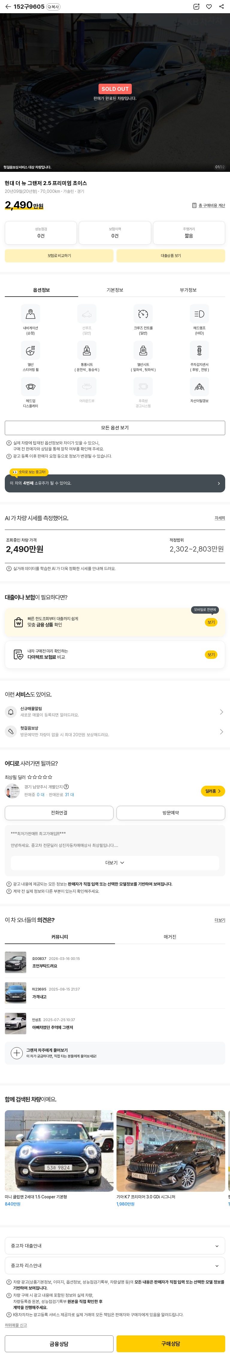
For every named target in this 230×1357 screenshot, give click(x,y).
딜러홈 (210, 791)
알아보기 (115, 622)
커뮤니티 (60, 937)
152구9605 (37, 6)
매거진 (170, 937)
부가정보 (188, 290)
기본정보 (115, 290)
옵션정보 (41, 290)
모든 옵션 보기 (115, 428)
